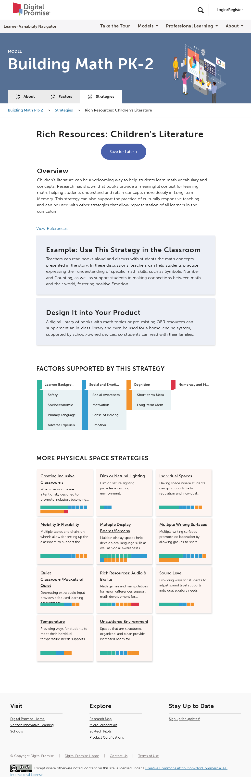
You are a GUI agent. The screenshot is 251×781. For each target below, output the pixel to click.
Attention (62, 511)
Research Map (100, 719)
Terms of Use (148, 756)
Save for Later (124, 151)
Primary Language (58, 507)
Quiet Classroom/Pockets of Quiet (62, 579)
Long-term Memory (121, 560)
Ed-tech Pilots (100, 731)
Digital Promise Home (27, 719)
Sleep (50, 556)
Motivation (77, 507)
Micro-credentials (103, 725)
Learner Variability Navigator (30, 26)
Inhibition (196, 507)
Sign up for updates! (184, 719)
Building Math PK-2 (26, 110)
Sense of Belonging (81, 507)
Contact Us (118, 756)
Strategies (101, 96)
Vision (50, 507)
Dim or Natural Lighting (122, 475)
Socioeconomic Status (46, 507)
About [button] (233, 26)
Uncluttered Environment (124, 621)
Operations (137, 604)
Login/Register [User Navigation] (230, 9)
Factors (61, 96)
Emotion (85, 507)
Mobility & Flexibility (59, 524)
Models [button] (146, 26)
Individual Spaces (175, 475)
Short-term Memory (110, 560)
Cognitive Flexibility (58, 511)
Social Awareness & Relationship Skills (70, 507)
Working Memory (54, 511)
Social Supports (54, 507)
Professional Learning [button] (190, 26)
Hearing (62, 507)
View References (52, 228)
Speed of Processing (50, 511)
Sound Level (171, 572)
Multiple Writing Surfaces (183, 524)
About (25, 96)
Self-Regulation (73, 507)
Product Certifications (106, 737)
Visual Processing (42, 511)
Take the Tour (115, 26)
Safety (42, 507)
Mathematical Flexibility (66, 511)
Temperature (52, 621)
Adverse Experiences (66, 507)
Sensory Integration (46, 511)
